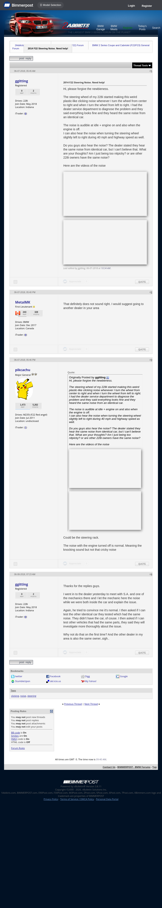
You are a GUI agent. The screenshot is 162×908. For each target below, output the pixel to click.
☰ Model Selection (50, 5)
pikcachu (22, 369)
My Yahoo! (90, 681)
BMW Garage (100, 28)
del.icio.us (55, 681)
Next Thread (91, 703)
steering (31, 695)
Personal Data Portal (107, 799)
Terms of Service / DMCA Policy (77, 799)
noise (23, 695)
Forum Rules (18, 748)
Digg (87, 676)
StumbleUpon (22, 681)
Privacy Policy (51, 799)
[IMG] (14, 739)
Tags (13, 690)
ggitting (21, 81)
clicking (15, 695)
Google (124, 676)
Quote (142, 282)
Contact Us (109, 767)
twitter (18, 676)
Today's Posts (142, 28)
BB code (15, 732)
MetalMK (22, 302)
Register (147, 5)
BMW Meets (113, 28)
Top (154, 767)
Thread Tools (140, 65)
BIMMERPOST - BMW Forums (133, 767)
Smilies (15, 735)
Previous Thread (73, 703)
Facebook (55, 676)
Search (156, 27)
